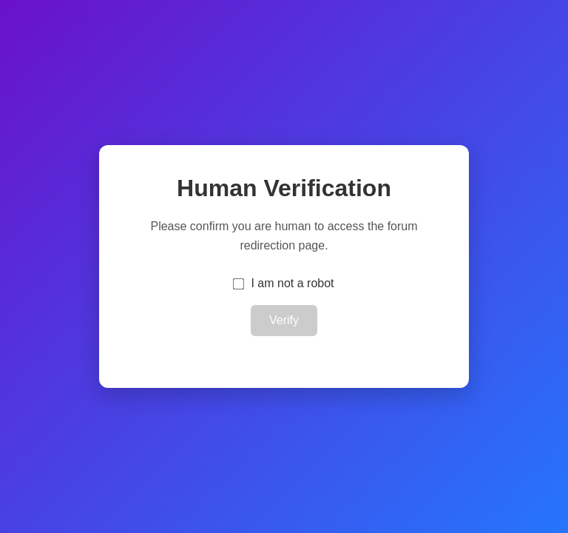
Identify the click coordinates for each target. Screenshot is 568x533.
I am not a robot (292, 283)
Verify (284, 320)
